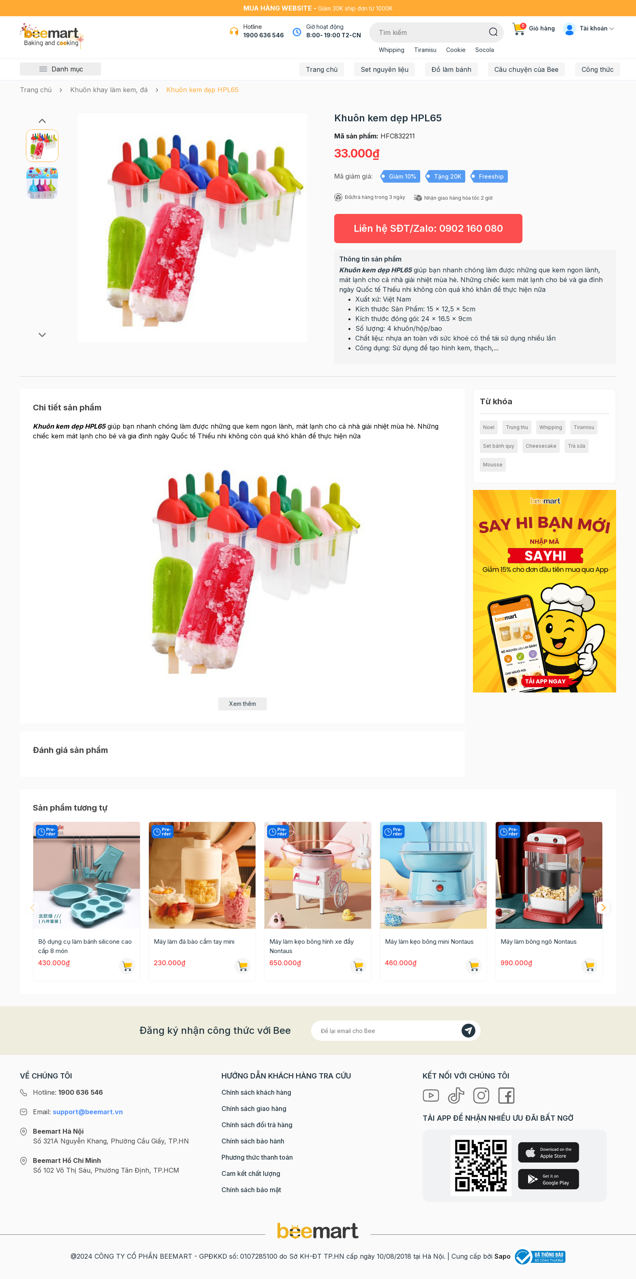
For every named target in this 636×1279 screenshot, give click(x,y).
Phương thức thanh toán (257, 1157)
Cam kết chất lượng (250, 1173)
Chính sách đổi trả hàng (256, 1125)
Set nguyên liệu (384, 69)
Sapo (502, 1256)
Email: (78, 1112)
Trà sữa (576, 446)
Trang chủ (321, 69)
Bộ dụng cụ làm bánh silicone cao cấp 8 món (85, 946)
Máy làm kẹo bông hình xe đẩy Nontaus (311, 946)
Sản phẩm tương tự (70, 808)
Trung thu (517, 427)
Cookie (456, 49)
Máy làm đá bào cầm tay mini (194, 941)
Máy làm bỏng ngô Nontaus (539, 941)
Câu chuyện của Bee (526, 69)
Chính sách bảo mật (251, 1190)
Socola (484, 49)
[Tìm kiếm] (493, 31)
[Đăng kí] (468, 1030)
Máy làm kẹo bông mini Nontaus (429, 941)
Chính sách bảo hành (252, 1141)
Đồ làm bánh (451, 69)
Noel (488, 427)
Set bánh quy (498, 446)
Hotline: (68, 1092)
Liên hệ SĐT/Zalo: (428, 228)
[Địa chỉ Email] (396, 1030)
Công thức (598, 69)
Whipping (391, 49)
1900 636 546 (263, 35)
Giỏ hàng (533, 28)
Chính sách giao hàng (253, 1108)
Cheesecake (541, 446)
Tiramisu (425, 49)
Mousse (493, 465)
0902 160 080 (471, 228)
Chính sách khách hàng (256, 1092)
